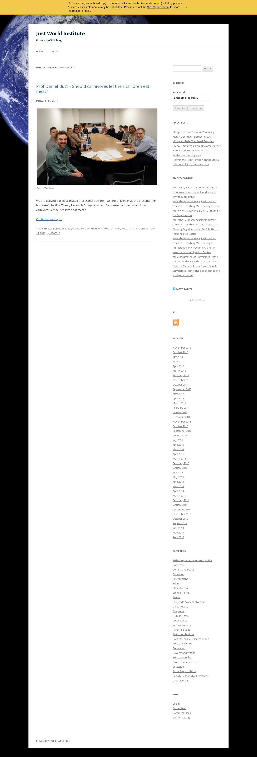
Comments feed (182, 713)
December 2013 (181, 509)
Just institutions (182, 625)
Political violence (182, 643)
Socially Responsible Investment (191, 676)
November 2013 (182, 514)
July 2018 (178, 357)
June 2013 (178, 528)
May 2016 (178, 449)
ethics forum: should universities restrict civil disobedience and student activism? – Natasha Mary (196, 261)
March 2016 (179, 458)
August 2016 (180, 435)
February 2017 (181, 407)
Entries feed (179, 708)
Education (178, 574)
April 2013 (178, 537)
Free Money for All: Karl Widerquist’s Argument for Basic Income (196, 210)
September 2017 (182, 389)
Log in (176, 703)
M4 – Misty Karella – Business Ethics (193, 187)
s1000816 (54, 233)
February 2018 (181, 375)
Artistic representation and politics (192, 560)
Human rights (181, 616)
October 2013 (180, 518)
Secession (178, 666)
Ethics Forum (180, 588)
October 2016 (180, 426)
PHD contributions (92, 228)
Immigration (180, 620)
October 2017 (180, 384)
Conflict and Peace (183, 569)
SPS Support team (158, 7)
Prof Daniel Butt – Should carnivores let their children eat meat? (92, 88)
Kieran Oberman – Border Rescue (192, 136)
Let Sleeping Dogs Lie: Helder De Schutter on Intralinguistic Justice (196, 229)
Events (76, 228)
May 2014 (178, 486)
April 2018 (178, 366)
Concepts (178, 565)
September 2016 (182, 431)
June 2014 (178, 481)
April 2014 (178, 491)
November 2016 (182, 421)
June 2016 (178, 444)
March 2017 (179, 403)
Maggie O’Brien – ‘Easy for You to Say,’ (194, 132)
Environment (180, 579)
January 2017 (180, 412)
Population (179, 648)
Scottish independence (186, 662)
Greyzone (178, 611)
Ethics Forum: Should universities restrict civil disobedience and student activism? (196, 270)
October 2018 (180, 352)
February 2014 (181, 500)
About (55, 51)
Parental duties (181, 629)
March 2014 (179, 495)
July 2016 (178, 440)
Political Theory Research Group (122, 228)
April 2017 (178, 398)
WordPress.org (181, 717)
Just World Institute (60, 33)
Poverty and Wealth (184, 652)
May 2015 (178, 477)
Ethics (67, 228)
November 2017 (182, 380)
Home (39, 51)
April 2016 (178, 454)
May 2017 (178, 394)
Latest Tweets (182, 289)
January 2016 (180, 468)
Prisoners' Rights (182, 657)
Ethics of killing (181, 592)
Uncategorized (181, 680)
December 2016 (181, 417)
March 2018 (179, 370)
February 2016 (181, 463)
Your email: (179, 92)
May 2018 (178, 361)
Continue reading (49, 219)
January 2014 (180, 505)
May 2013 (178, 532)
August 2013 (180, 523)
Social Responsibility (184, 671)
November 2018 (182, 347)
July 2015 (178, 472)
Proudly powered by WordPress (53, 740)
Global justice (180, 606)
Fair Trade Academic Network (189, 602)
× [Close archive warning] (186, 7)
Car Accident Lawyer (198, 300)
